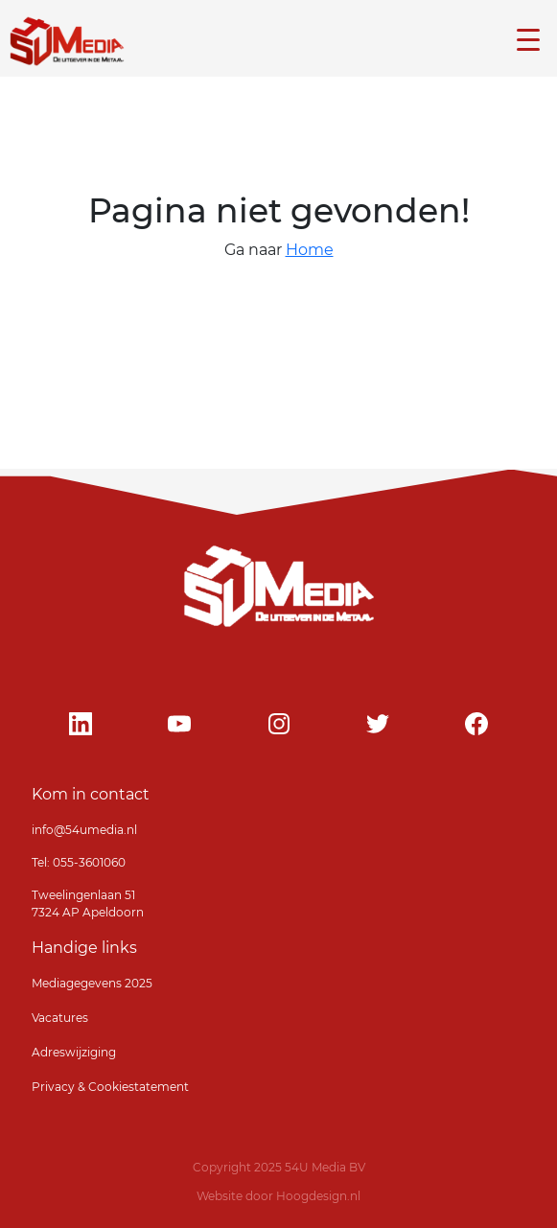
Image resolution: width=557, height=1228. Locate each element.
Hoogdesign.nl (318, 1196)
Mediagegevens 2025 (92, 983)
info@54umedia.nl (84, 830)
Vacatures (60, 1017)
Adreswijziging (74, 1052)
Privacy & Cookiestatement (110, 1086)
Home (310, 250)
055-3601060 (88, 862)
